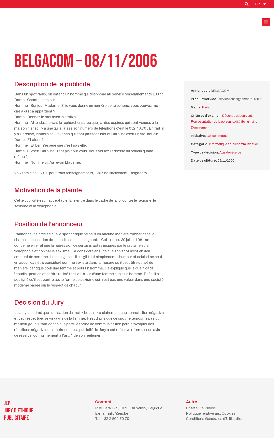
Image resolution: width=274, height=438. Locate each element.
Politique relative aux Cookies (210, 413)
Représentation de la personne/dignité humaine (224, 121)
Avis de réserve (230, 152)
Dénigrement (200, 127)
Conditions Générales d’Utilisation (214, 419)
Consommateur (217, 135)
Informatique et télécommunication (234, 144)
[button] (266, 22)
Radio (206, 107)
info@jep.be (118, 413)
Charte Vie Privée (200, 408)
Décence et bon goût (237, 115)
